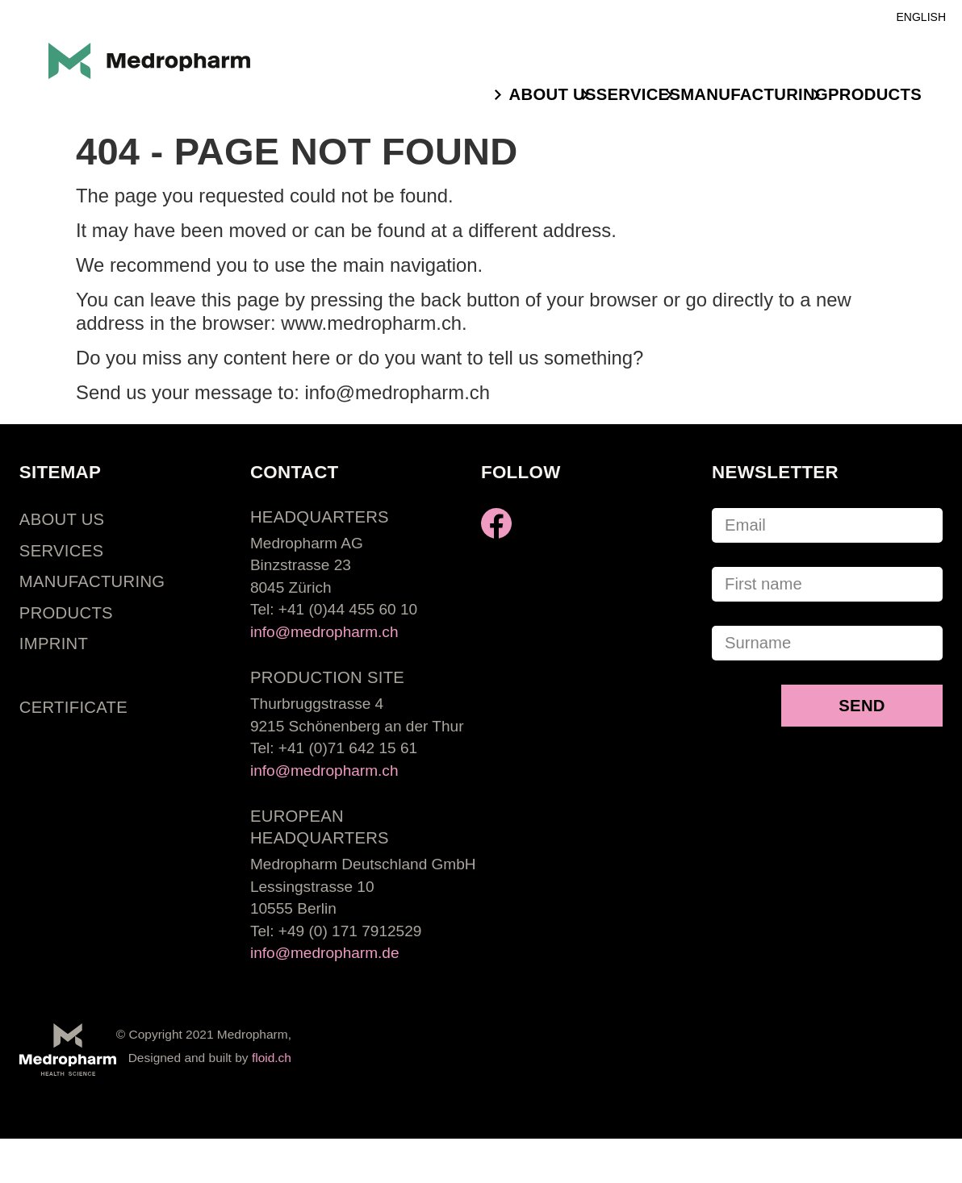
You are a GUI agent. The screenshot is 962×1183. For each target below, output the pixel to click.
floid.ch (271, 1057)
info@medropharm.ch (324, 631)
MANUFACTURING (754, 94)
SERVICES (638, 94)
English (921, 16)
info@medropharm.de (324, 952)
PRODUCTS (875, 94)
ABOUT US (552, 94)
